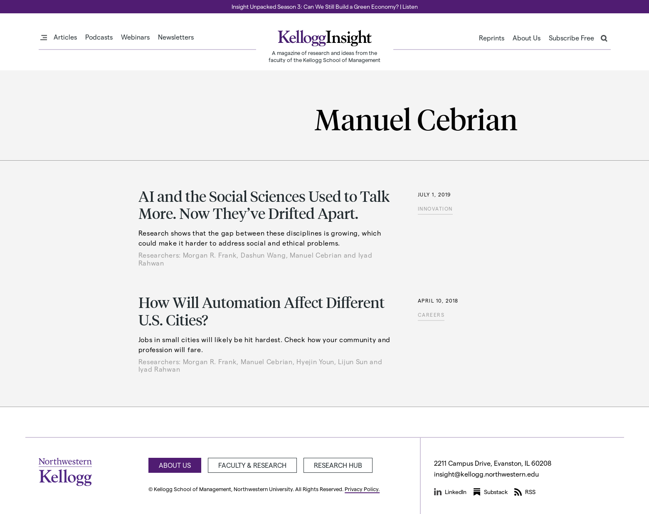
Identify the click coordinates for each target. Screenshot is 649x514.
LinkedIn (450, 492)
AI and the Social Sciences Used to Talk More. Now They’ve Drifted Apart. (264, 204)
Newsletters (176, 37)
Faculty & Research (252, 465)
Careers (431, 315)
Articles (65, 37)
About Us (526, 38)
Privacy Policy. (362, 489)
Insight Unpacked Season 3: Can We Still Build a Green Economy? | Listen (325, 6)
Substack (490, 492)
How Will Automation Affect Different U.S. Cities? (261, 310)
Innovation (435, 208)
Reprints (491, 38)
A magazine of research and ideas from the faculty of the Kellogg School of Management (324, 56)
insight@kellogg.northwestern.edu (486, 474)
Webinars (135, 37)
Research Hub (338, 465)
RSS (524, 492)
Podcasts (99, 37)
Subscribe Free (571, 38)
